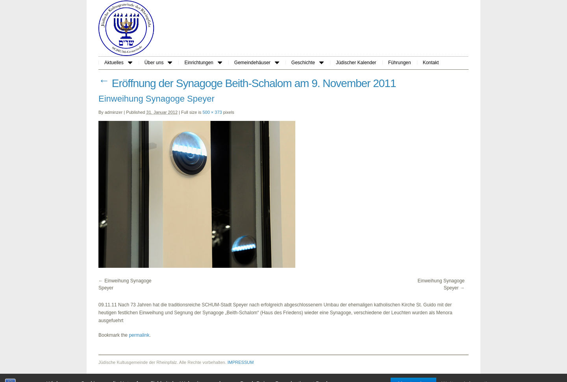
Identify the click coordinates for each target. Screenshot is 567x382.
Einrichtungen (203, 62)
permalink (139, 335)
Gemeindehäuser (256, 62)
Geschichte (307, 62)
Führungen (399, 62)
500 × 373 (212, 112)
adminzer (113, 112)
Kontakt (431, 62)
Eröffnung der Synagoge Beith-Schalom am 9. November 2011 (247, 83)
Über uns (158, 62)
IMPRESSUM (241, 362)
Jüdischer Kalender (356, 62)
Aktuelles (118, 62)
